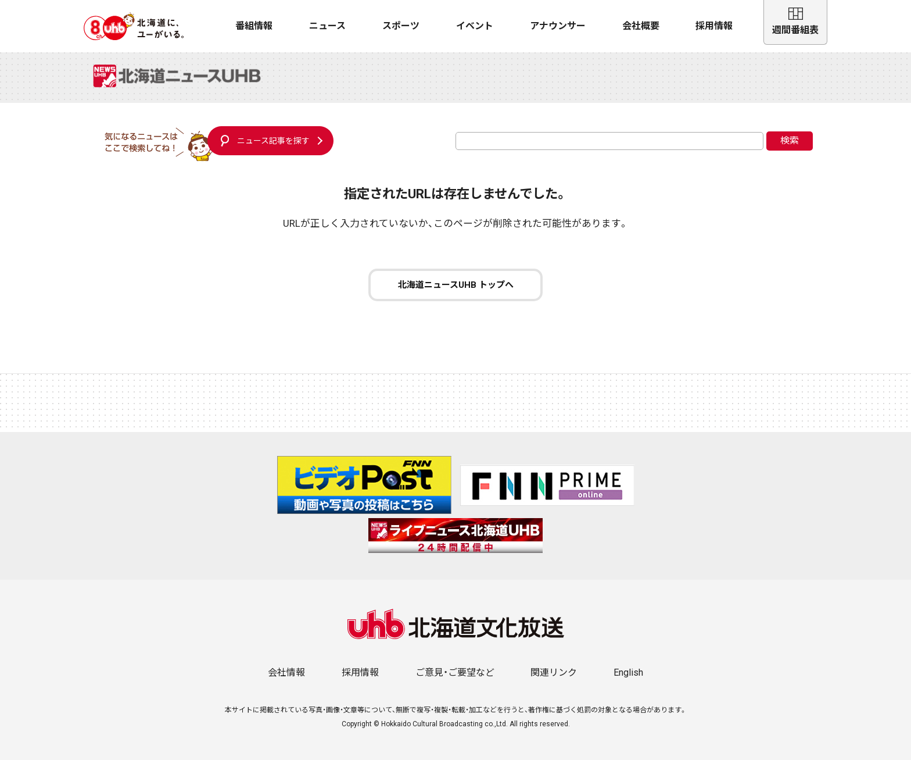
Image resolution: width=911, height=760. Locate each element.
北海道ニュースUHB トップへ (456, 285)
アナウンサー (558, 25)
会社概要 (640, 25)
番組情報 (253, 25)
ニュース (327, 25)
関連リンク (553, 672)
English (628, 672)
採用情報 (714, 25)
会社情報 (286, 672)
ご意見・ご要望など (454, 672)
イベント (474, 25)
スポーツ (400, 25)
